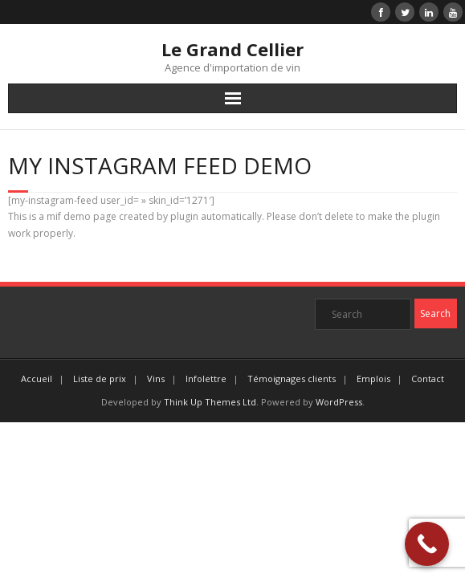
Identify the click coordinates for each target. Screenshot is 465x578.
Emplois (373, 378)
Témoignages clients (291, 378)
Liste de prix (99, 378)
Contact (427, 378)
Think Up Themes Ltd (210, 402)
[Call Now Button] (427, 544)
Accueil (36, 378)
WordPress (339, 402)
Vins (156, 378)
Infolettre (206, 378)
